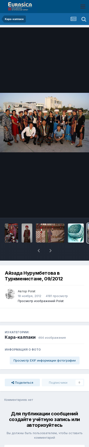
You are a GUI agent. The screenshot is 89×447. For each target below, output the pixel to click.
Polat (31, 279)
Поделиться (22, 370)
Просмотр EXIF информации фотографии (45, 348)
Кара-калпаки (20, 324)
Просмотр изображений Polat (41, 288)
